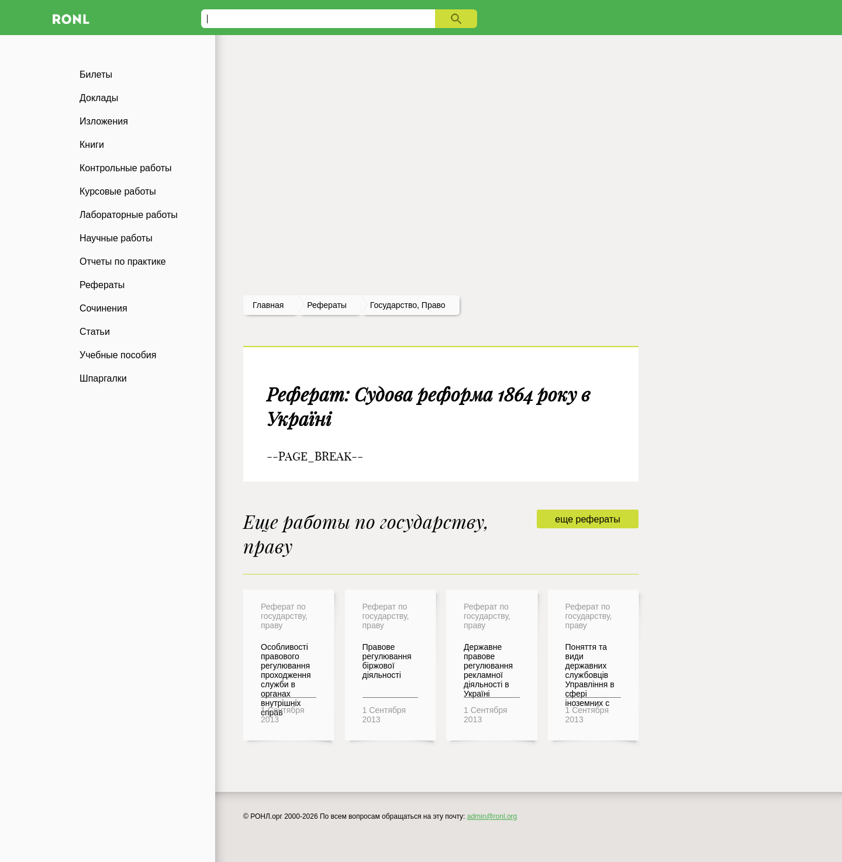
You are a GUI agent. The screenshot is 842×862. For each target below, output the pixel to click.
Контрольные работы (126, 168)
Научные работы (116, 238)
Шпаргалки (103, 378)
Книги (92, 145)
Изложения (104, 121)
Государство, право (408, 305)
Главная (268, 305)
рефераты (327, 305)
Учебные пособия (118, 355)
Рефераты (102, 285)
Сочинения (103, 308)
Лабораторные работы (129, 215)
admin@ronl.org (492, 816)
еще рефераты (587, 519)
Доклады (99, 98)
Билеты (96, 74)
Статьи (95, 332)
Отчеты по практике (123, 261)
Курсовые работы (118, 191)
